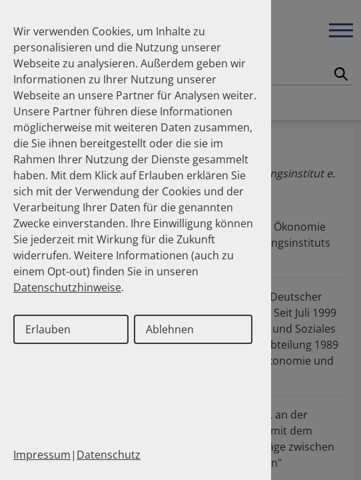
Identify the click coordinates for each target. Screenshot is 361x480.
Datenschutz (109, 454)
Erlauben (48, 329)
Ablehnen (170, 329)
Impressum (42, 454)
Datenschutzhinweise (67, 287)
